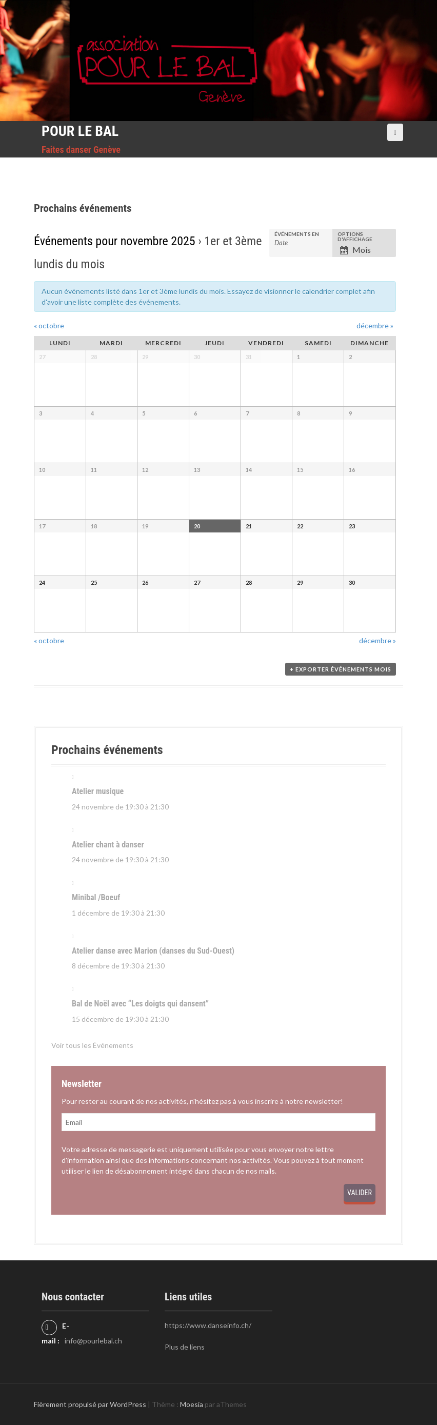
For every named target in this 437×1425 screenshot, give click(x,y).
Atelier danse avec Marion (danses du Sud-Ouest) (153, 951)
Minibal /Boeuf (96, 897)
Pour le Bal (80, 131)
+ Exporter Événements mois (340, 669)
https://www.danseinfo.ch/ (208, 1325)
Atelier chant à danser (108, 844)
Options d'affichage (354, 236)
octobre (49, 325)
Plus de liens (185, 1346)
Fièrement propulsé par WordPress (90, 1404)
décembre (374, 325)
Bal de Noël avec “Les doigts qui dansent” (140, 1003)
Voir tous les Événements (92, 1045)
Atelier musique (98, 791)
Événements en (296, 233)
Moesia (191, 1404)
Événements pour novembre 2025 (114, 241)
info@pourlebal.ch (93, 1340)
